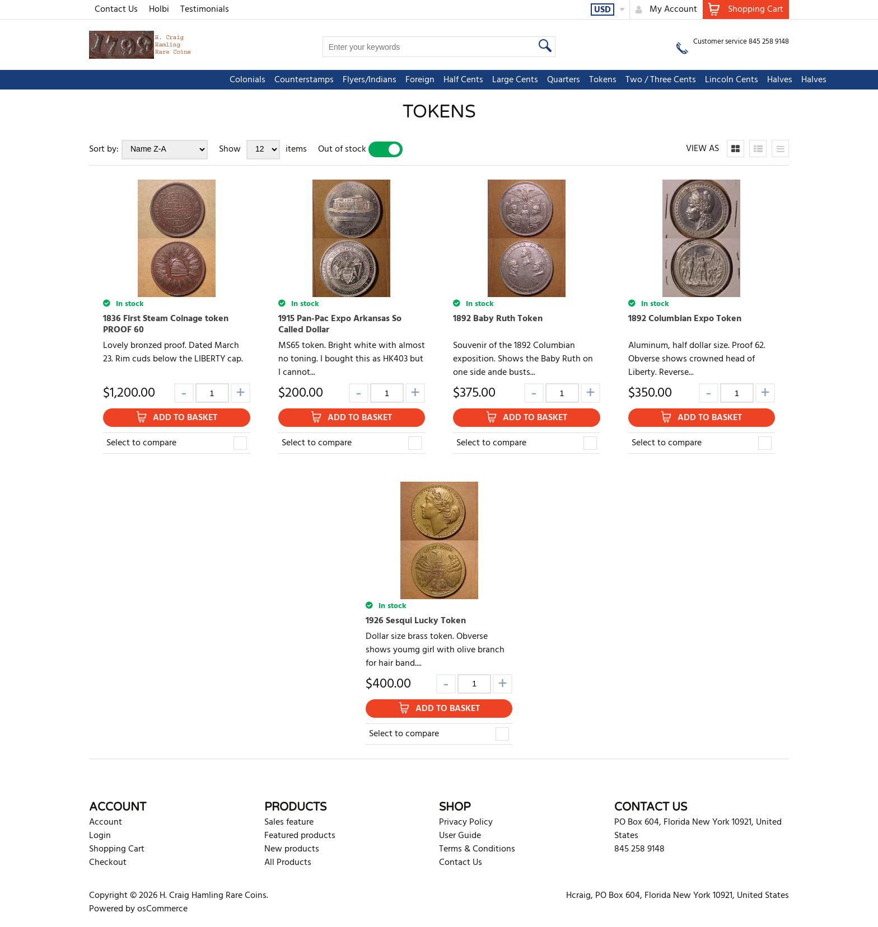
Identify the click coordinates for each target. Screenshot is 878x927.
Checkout (108, 862)
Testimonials (204, 9)
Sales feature (289, 822)
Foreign (330, 80)
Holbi (159, 9)
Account (105, 822)
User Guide (460, 836)
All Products (287, 862)
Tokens (513, 80)
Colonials (158, 80)
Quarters (474, 80)
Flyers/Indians (280, 80)
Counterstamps (215, 80)
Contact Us (116, 9)
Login (100, 836)
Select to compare (141, 443)
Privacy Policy (466, 822)
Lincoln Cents (642, 80)
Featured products (299, 836)
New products (291, 849)
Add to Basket (185, 418)
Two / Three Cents (571, 80)
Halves (690, 80)
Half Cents (374, 80)
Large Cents (426, 80)
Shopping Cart (116, 849)
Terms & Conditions (477, 849)
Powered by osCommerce (138, 909)
